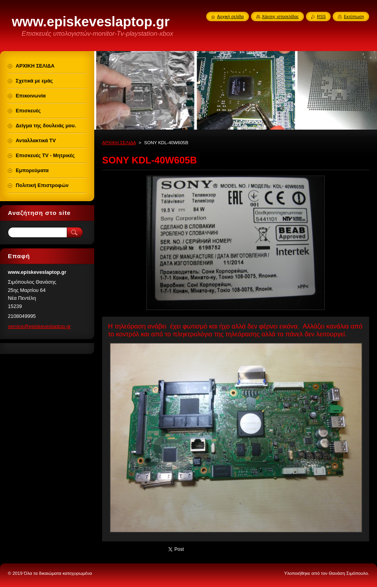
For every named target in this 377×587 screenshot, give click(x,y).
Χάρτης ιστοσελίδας (280, 16)
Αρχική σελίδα (230, 16)
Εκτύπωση (354, 16)
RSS (321, 16)
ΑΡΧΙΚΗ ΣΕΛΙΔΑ (119, 142)
